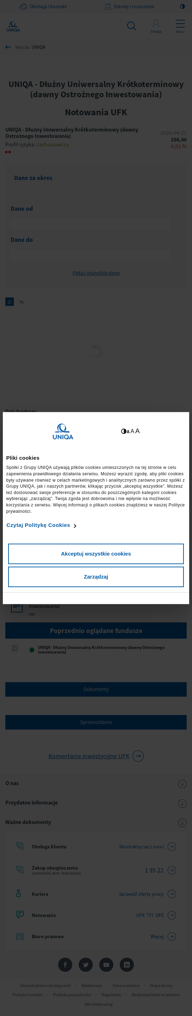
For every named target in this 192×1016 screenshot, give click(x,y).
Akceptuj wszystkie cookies (96, 554)
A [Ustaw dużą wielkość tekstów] (137, 431)
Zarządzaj (96, 577)
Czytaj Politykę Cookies (38, 525)
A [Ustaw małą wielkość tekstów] (128, 432)
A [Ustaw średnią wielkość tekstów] (132, 431)
